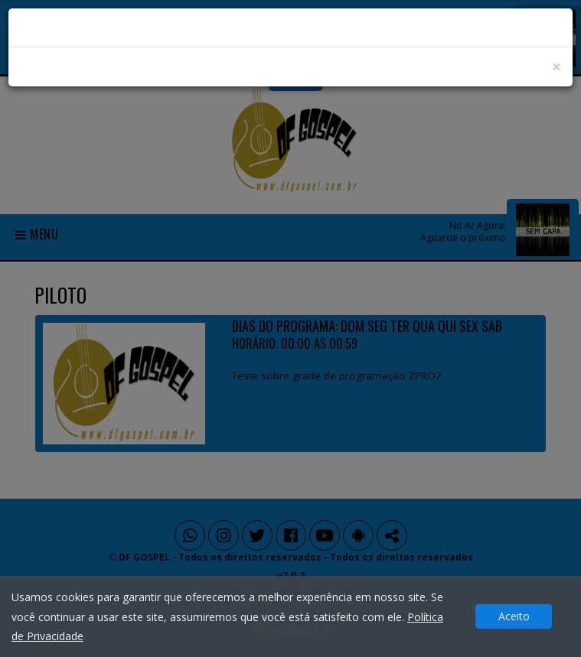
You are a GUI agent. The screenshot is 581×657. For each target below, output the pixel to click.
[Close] (556, 67)
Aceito (514, 616)
